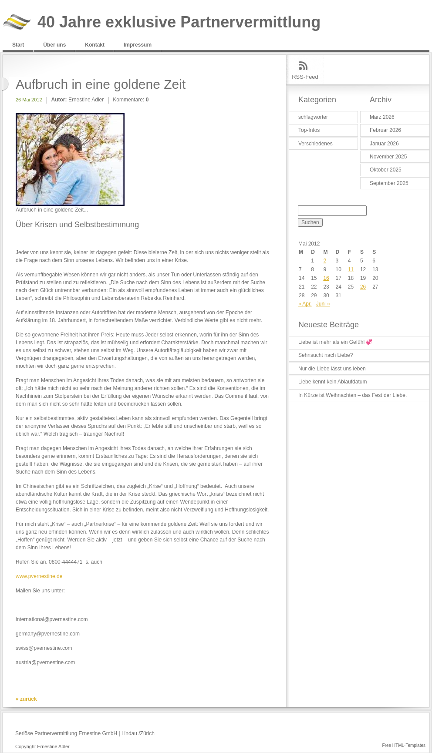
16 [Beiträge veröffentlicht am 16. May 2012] (326, 278)
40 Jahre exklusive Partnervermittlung (179, 22)
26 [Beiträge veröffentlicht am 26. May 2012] (363, 287)
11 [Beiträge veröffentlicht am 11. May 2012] (351, 269)
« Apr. (305, 304)
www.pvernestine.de (39, 576)
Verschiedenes (315, 144)
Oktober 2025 (386, 170)
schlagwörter (313, 117)
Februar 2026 (385, 130)
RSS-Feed (305, 77)
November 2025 (388, 157)
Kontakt (95, 45)
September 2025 (389, 183)
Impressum (138, 45)
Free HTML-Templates (403, 745)
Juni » (323, 304)
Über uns (54, 45)
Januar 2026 (384, 144)
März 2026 (382, 117)
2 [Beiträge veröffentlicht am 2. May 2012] (324, 261)
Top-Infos (309, 130)
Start (18, 45)
